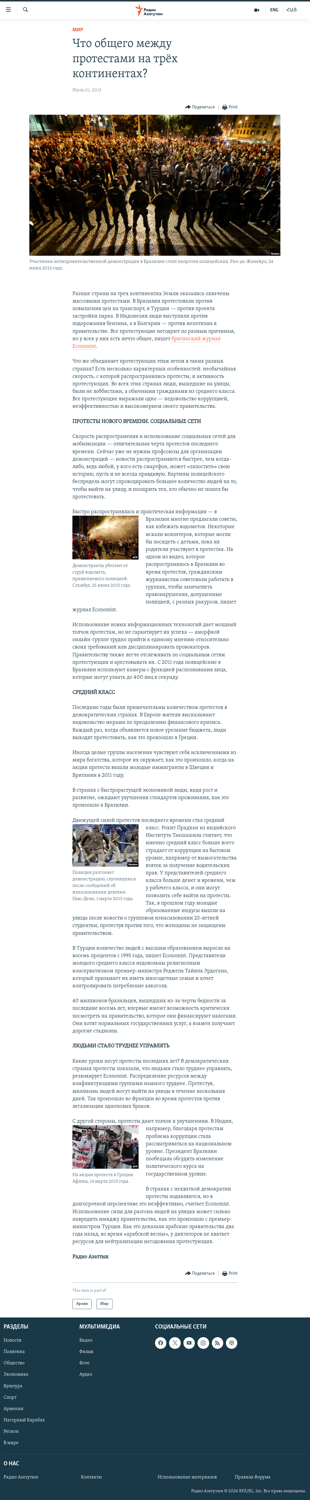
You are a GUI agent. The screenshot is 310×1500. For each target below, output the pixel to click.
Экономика (16, 1374)
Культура (13, 1386)
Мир (77, 30)
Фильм (86, 1351)
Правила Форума (253, 1477)
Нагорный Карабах (24, 1420)
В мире (11, 1443)
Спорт (10, 1397)
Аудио (85, 1374)
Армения (13, 1408)
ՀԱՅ (291, 10)
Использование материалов (187, 1477)
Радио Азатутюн (21, 1477)
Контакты (91, 1477)
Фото (84, 1363)
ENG (274, 10)
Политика (14, 1351)
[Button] (200, 107)
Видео (85, 1340)
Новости (13, 1340)
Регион (11, 1431)
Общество (14, 1363)
